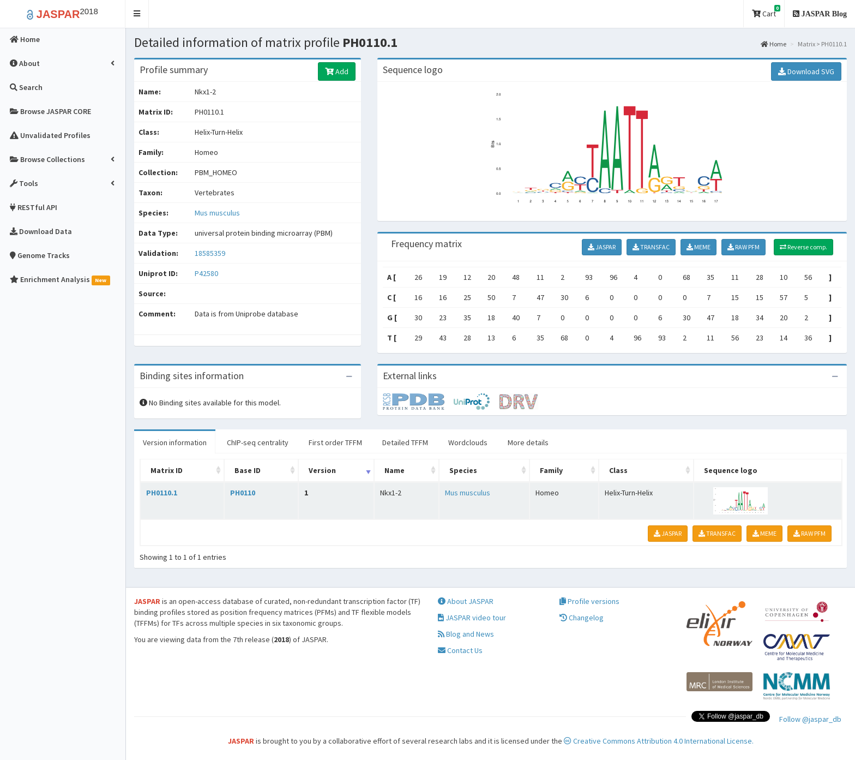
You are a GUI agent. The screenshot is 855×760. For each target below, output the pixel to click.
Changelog (581, 618)
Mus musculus (217, 213)
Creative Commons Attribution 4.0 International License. (659, 741)
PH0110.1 (161, 493)
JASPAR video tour (472, 618)
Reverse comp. (803, 247)
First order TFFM (335, 442)
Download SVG (806, 71)
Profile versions (589, 601)
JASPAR (602, 247)
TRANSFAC (651, 247)
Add (336, 71)
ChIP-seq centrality (257, 442)
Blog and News (466, 634)
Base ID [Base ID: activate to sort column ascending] (247, 470)
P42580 (207, 273)
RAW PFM (743, 247)
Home (773, 44)
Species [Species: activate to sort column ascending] (463, 470)
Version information (175, 442)
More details (528, 442)
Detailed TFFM (405, 442)
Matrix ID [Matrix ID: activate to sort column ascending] (166, 470)
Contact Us (460, 650)
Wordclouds (467, 442)
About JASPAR (465, 601)
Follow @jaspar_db (810, 719)
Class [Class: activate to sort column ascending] (618, 470)
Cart (766, 12)
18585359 (210, 253)
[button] (137, 14)
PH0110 (242, 493)
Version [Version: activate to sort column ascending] (322, 470)
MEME (699, 247)
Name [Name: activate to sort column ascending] (394, 470)
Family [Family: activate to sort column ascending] (551, 470)
